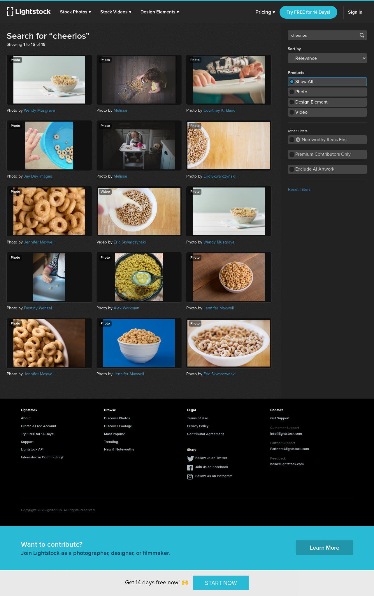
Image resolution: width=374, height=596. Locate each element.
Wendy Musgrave (39, 110)
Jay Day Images (38, 176)
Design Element (311, 102)
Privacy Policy (197, 426)
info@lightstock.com (286, 433)
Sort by (294, 49)
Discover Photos (117, 418)
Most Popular (114, 434)
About (26, 418)
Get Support (279, 418)
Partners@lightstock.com (289, 448)
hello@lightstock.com (287, 464)
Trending (111, 441)
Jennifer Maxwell (39, 242)
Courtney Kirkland (219, 110)
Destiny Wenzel (38, 308)
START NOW (221, 582)
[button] (75, 12)
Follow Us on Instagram (213, 475)
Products (296, 73)
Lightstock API (32, 449)
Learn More (324, 547)
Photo (301, 91)
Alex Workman (126, 308)
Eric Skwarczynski (219, 176)
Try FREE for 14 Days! (308, 12)
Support (27, 441)
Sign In (355, 12)
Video (301, 112)
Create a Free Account (38, 426)
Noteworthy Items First (322, 139)
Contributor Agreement (205, 434)
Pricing (265, 12)
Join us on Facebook (211, 466)
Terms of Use (197, 418)
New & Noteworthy (119, 449)
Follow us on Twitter (211, 457)
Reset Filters (299, 189)
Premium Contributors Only (323, 154)
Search (362, 35)
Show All (304, 81)
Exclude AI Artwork (314, 169)
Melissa (120, 110)
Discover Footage (118, 426)
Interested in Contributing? (42, 457)
